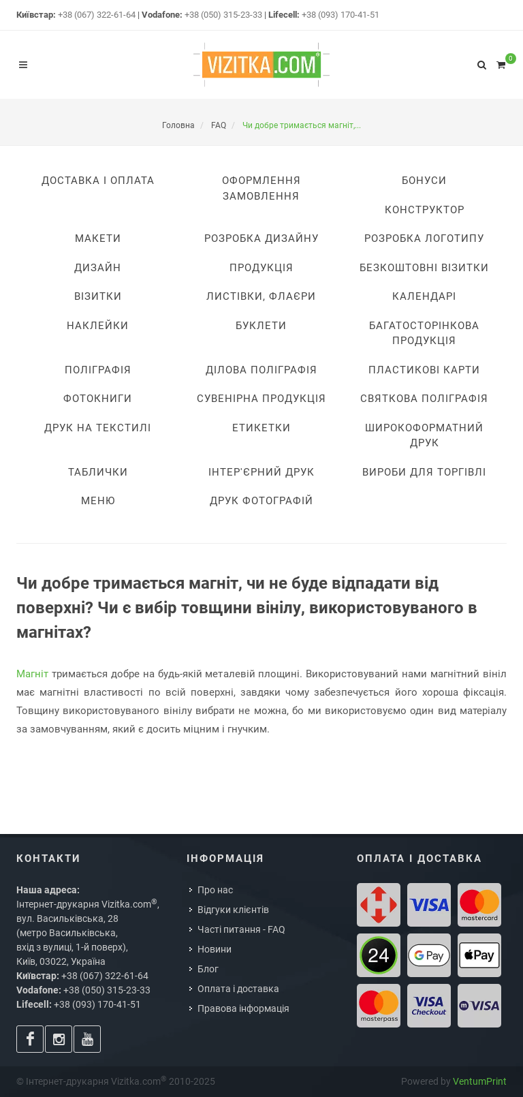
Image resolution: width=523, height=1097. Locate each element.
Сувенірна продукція (261, 398)
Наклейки (98, 326)
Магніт (32, 674)
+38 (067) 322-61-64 (97, 15)
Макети (98, 238)
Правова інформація (243, 1008)
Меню (98, 501)
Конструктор (424, 210)
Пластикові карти (424, 370)
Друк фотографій (261, 501)
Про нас (215, 889)
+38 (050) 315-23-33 (223, 15)
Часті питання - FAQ (241, 929)
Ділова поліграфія (261, 370)
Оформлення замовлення (261, 188)
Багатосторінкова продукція (424, 333)
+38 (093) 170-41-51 (340, 15)
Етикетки (261, 428)
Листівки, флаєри (261, 296)
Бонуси (424, 180)
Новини (214, 949)
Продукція (261, 268)
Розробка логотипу (424, 238)
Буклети (261, 326)
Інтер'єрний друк (261, 472)
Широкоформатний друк (424, 436)
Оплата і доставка (238, 988)
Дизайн (97, 268)
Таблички (98, 472)
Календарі (424, 296)
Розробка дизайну (261, 238)
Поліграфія (98, 370)
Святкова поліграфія (424, 398)
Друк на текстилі (97, 428)
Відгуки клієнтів (233, 909)
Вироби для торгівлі (424, 472)
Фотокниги (97, 398)
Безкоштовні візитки (424, 268)
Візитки (98, 296)
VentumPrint (480, 1081)
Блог (208, 968)
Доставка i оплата (98, 180)
